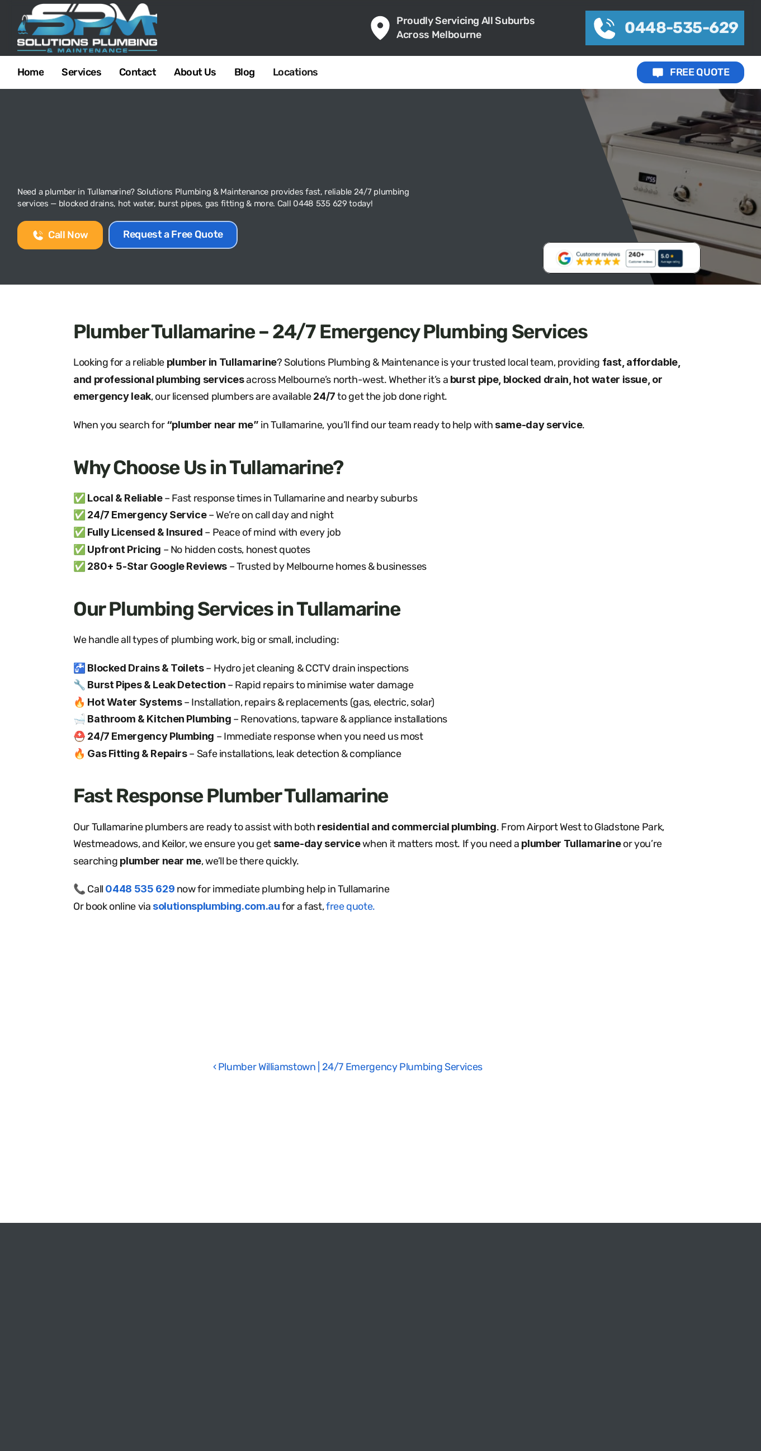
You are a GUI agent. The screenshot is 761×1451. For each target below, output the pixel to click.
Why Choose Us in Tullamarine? (208, 467)
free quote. (350, 906)
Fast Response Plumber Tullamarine (230, 795)
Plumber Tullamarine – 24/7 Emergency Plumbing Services (330, 331)
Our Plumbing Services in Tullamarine (236, 609)
